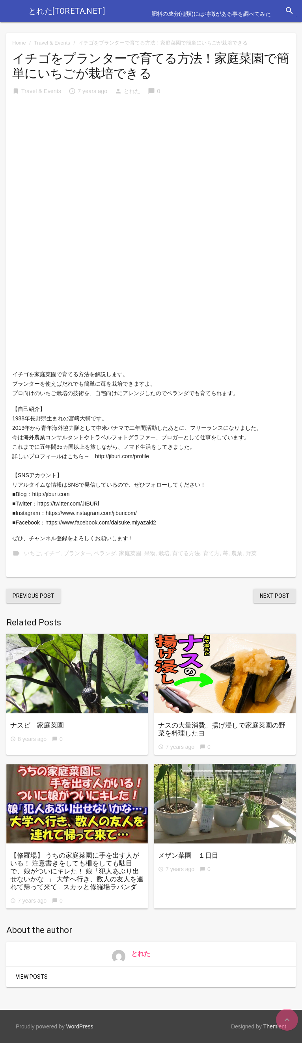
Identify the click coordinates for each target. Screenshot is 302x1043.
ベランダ (105, 553)
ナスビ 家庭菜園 (37, 725)
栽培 (164, 553)
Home (19, 43)
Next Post (274, 596)
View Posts (32, 977)
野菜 (251, 553)
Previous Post (33, 596)
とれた (132, 91)
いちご (32, 553)
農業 (236, 553)
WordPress (79, 1026)
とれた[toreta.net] (66, 11)
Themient (274, 1026)
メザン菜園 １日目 (188, 855)
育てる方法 (186, 553)
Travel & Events (52, 43)
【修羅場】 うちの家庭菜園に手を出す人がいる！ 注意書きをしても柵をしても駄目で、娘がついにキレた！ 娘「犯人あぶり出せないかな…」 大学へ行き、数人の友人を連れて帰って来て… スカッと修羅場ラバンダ (77, 871)
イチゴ (52, 553)
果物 (149, 553)
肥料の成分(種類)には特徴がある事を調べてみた (211, 14)
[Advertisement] (151, 162)
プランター (77, 553)
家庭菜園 (130, 553)
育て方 (211, 553)
